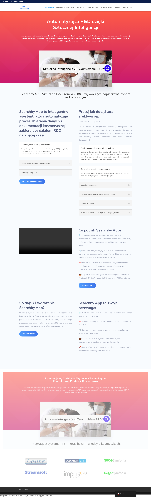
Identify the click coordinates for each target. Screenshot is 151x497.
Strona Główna (48, 7)
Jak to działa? (28, 334)
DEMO (125, 7)
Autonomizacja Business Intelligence (69, 7)
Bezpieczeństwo (106, 7)
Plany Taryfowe (92, 7)
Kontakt (118, 7)
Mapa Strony (23, 490)
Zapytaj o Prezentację (32, 181)
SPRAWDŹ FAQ (87, 285)
